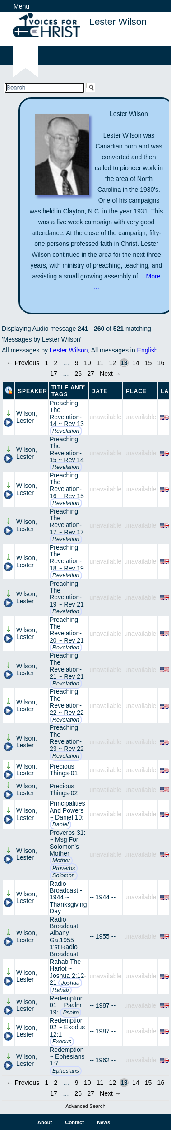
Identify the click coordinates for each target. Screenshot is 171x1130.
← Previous (23, 362)
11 (100, 362)
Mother (61, 860)
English (147, 350)
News (103, 1122)
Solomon (63, 875)
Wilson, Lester (26, 417)
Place (136, 391)
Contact (74, 1122)
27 (90, 373)
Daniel (60, 824)
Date (100, 391)
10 (87, 362)
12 (112, 362)
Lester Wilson (69, 350)
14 (135, 362)
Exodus (61, 1041)
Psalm (71, 1013)
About (44, 1122)
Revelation (65, 431)
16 (161, 362)
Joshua (70, 983)
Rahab (60, 990)
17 (53, 373)
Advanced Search (85, 1106)
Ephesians (65, 1071)
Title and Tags (67, 391)
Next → (110, 373)
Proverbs (63, 868)
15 (148, 362)
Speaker (32, 391)
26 (78, 373)
